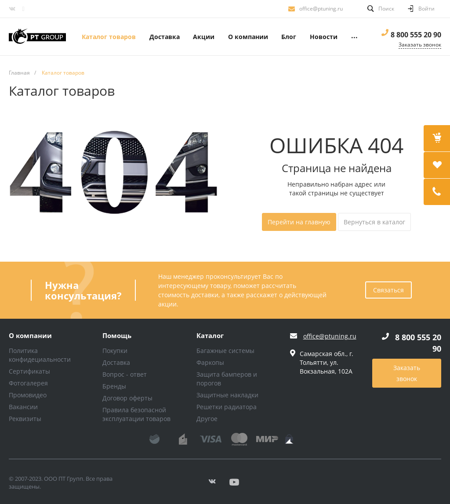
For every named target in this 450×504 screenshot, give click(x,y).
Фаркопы (210, 362)
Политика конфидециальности (40, 355)
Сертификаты (29, 371)
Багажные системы (225, 350)
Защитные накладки (227, 395)
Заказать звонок (406, 373)
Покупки (114, 350)
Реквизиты (25, 418)
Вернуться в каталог (374, 222)
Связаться (388, 290)
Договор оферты (127, 398)
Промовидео (28, 395)
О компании (30, 336)
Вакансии (23, 407)
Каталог (210, 336)
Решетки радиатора (226, 407)
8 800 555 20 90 (416, 35)
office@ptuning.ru (321, 8)
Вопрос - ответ (124, 374)
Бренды (114, 386)
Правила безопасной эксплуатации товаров (136, 414)
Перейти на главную (299, 222)
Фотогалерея (28, 383)
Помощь (116, 336)
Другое (207, 418)
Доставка (116, 362)
